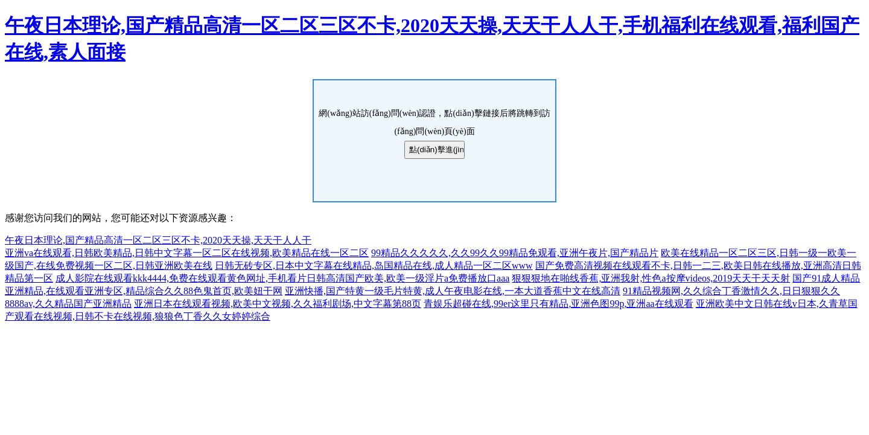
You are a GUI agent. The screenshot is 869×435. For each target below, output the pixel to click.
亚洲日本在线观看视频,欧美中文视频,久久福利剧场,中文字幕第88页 (277, 303)
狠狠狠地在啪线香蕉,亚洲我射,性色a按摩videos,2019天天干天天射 (651, 278)
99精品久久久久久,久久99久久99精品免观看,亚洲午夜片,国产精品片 (514, 253)
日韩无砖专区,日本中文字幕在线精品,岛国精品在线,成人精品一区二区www (374, 265)
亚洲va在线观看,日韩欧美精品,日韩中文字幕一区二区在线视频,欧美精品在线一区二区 (187, 253)
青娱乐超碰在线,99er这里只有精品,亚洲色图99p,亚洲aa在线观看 (558, 303)
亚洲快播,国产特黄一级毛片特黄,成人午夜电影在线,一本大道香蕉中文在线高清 (452, 291)
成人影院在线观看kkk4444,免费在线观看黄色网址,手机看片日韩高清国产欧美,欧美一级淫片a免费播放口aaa (282, 278)
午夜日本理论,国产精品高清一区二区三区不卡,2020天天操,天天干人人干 (158, 240)
